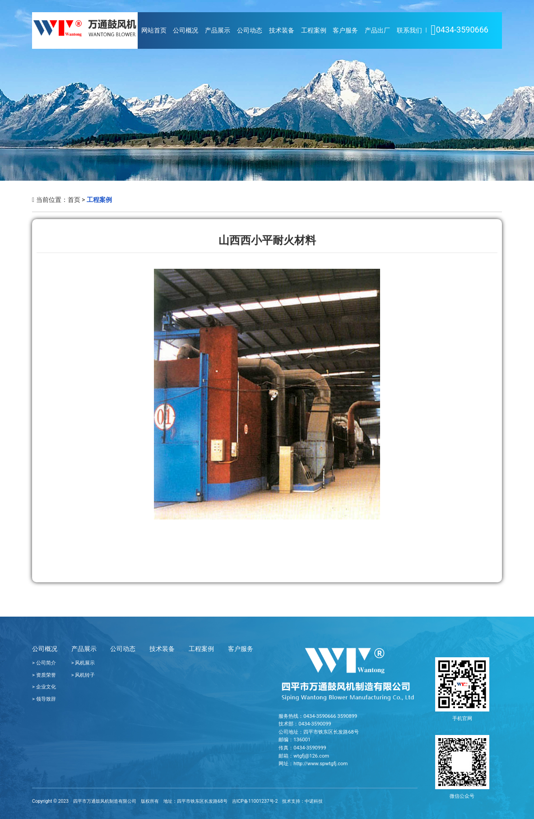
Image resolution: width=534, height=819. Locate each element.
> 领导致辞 (44, 699)
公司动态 (249, 30)
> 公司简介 (44, 663)
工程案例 (313, 30)
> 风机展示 (83, 663)
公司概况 (185, 30)
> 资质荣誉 (44, 675)
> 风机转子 (83, 675)
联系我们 (409, 30)
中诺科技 (314, 801)
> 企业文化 (44, 687)
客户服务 (345, 30)
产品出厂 (377, 30)
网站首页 (154, 30)
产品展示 (217, 30)
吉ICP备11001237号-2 (255, 801)
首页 (74, 199)
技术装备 (281, 30)
